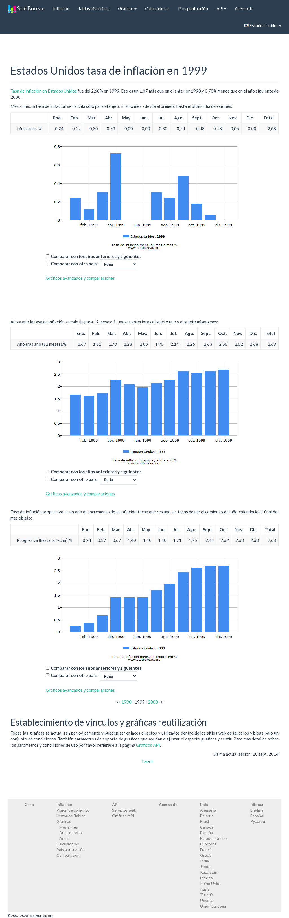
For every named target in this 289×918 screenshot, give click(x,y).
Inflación (61, 8)
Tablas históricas (94, 8)
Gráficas (127, 8)
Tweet (147, 761)
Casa (29, 804)
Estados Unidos (262, 25)
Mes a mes (68, 827)
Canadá (206, 827)
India (204, 860)
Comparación (68, 855)
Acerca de (244, 8)
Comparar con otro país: (74, 263)
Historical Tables (71, 815)
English (256, 810)
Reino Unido (211, 883)
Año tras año (70, 832)
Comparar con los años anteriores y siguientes (96, 256)
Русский (257, 821)
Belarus (206, 815)
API (221, 8)
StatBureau (26, 8)
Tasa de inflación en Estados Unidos (43, 90)
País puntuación (193, 8)
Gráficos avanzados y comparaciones (80, 278)
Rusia (205, 889)
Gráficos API (148, 745)
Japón (205, 866)
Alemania (208, 810)
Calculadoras (157, 8)
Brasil (205, 821)
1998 (126, 701)
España (206, 832)
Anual (64, 838)
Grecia (206, 855)
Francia (206, 849)
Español (257, 815)
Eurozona (208, 844)
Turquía (207, 894)
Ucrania (206, 900)
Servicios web (124, 810)
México (206, 877)
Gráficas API (123, 815)
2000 (153, 701)
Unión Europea (213, 906)
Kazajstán (208, 872)
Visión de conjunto (72, 810)
